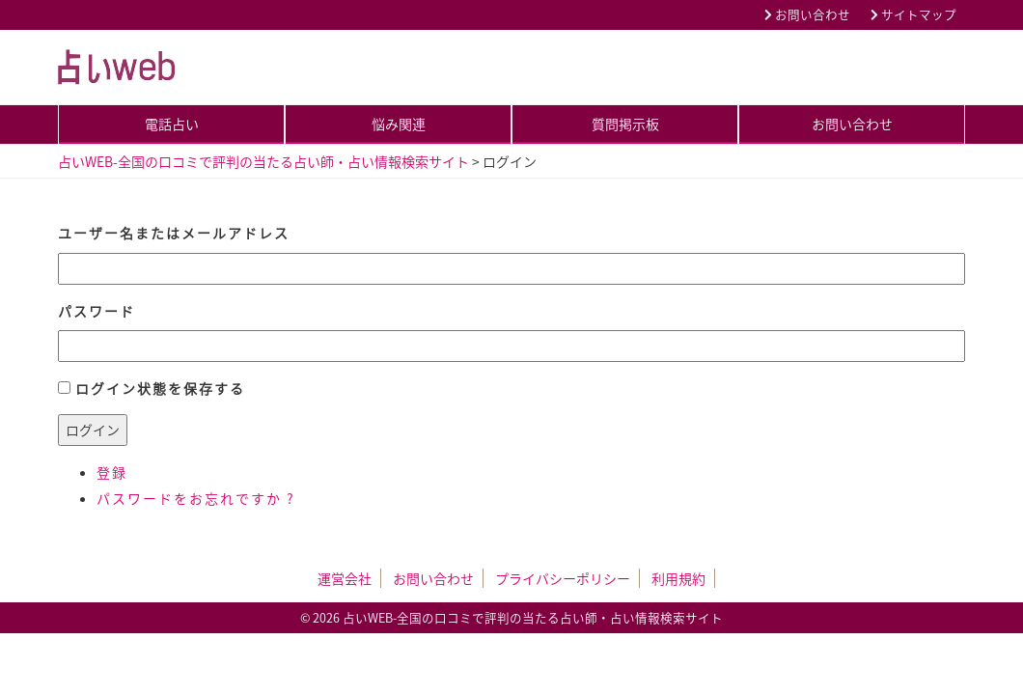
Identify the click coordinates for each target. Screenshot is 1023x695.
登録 (112, 472)
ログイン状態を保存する (160, 388)
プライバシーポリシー (562, 578)
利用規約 (678, 578)
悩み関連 (399, 123)
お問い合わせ (807, 14)
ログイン (93, 429)
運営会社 (345, 578)
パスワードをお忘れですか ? (196, 498)
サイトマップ (913, 14)
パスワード (96, 310)
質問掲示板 (625, 123)
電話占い (172, 123)
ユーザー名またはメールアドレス (174, 232)
